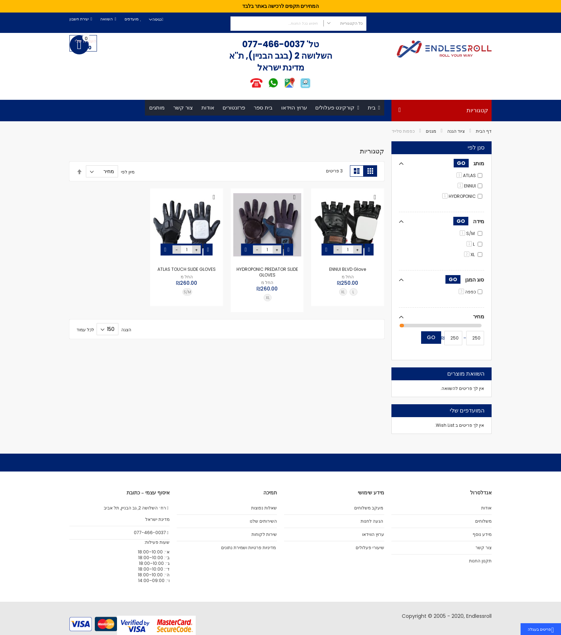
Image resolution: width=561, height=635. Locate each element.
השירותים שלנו (263, 521)
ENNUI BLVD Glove (347, 269)
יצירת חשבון (79, 19)
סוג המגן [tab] (464, 279)
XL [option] (343, 292)
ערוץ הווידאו (373, 534)
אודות (486, 508)
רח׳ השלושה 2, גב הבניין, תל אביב (137, 508)
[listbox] (349, 293)
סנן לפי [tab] (476, 148)
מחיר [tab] (478, 316)
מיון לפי (128, 171)
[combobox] (298, 23)
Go (431, 337)
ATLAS (466, 175)
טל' (312, 44)
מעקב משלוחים (368, 508)
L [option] (353, 292)
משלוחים (483, 521)
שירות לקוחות (264, 534)
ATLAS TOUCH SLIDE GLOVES (186, 269)
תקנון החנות (480, 561)
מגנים (431, 131)
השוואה (106, 19)
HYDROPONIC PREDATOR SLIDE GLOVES (267, 272)
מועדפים (131, 19)
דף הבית (484, 131)
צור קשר (483, 548)
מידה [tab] (468, 221)
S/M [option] (187, 292)
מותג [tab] (469, 163)
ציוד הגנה (456, 131)
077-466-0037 (273, 44)
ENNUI (467, 186)
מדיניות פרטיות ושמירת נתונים (248, 548)
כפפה (467, 292)
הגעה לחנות (372, 521)
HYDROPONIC (459, 197)
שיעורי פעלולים (370, 548)
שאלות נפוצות (264, 508)
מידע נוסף (482, 534)
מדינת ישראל (157, 519)
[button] (375, 198)
